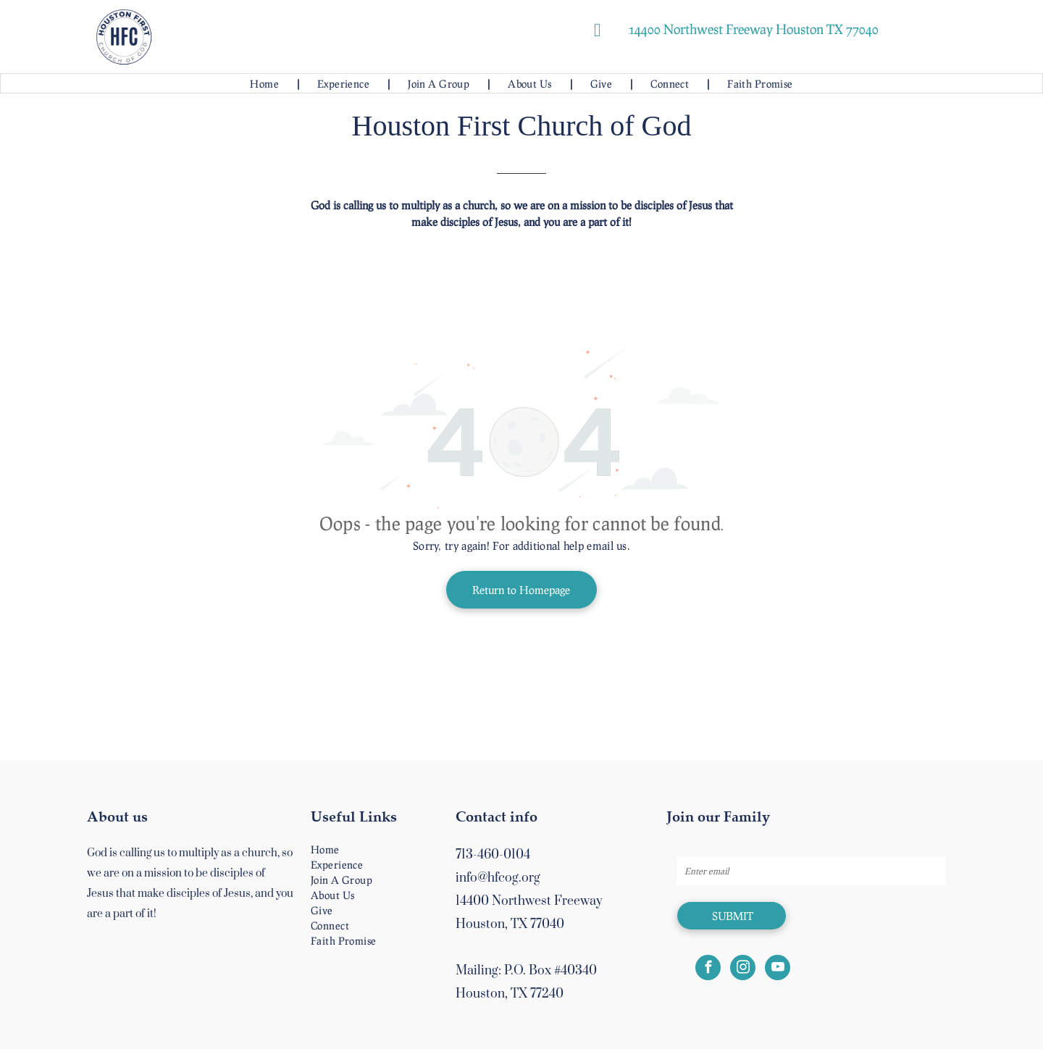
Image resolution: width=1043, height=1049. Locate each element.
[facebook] (708, 969)
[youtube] (777, 969)
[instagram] (742, 969)
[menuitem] (265, 83)
